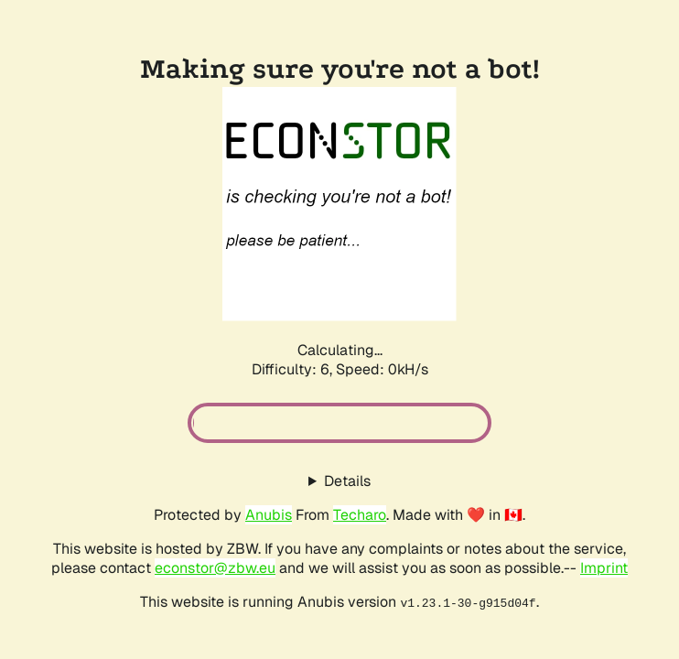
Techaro (359, 514)
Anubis (268, 514)
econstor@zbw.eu (215, 568)
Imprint (604, 568)
